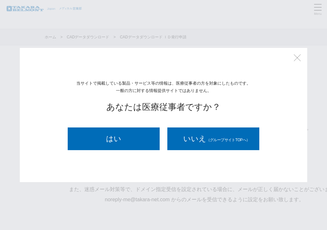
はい (113, 138)
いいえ (216, 138)
